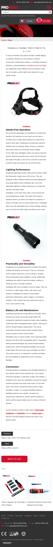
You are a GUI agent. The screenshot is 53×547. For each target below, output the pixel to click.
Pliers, (9, 16)
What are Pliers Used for (9, 448)
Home (3, 40)
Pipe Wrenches (30, 16)
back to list (14, 459)
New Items (19, 516)
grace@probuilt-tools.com (43, 2)
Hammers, (14, 16)
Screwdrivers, (22, 16)
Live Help (43, 20)
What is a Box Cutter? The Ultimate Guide (15, 438)
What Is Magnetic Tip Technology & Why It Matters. (14, 503)
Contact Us (5, 518)
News (10, 40)
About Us (42, 516)
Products (10, 516)
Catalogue (28, 516)
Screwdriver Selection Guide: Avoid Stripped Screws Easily (39, 503)
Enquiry (27, 20)
